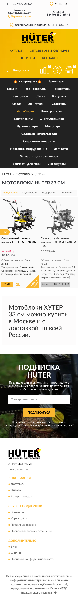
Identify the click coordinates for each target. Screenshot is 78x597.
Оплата (16, 490)
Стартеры (59, 103)
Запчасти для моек (27, 164)
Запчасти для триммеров (39, 156)
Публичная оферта (23, 524)
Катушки (59, 96)
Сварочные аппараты (39, 141)
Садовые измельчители (39, 133)
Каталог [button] (16, 50)
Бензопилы (20, 96)
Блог (14, 547)
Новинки (27, 58)
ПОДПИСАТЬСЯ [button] (39, 412)
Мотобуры (53, 126)
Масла (16, 103)
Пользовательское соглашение (31, 531)
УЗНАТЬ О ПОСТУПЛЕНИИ (55, 284)
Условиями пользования (49, 425)
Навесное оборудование (28, 149)
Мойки (12, 88)
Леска (40, 96)
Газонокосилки (35, 88)
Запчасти (61, 149)
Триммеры (56, 81)
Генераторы (62, 88)
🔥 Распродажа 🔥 (28, 81)
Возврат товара (21, 496)
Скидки (16, 553)
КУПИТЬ (7, 284)
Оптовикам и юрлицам (49, 50)
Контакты (50, 58)
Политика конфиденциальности (32, 559)
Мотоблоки (25, 111)
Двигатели (36, 103)
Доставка (17, 484)
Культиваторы (27, 126)
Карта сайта (19, 518)
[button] (19, 16)
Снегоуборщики (52, 118)
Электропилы (51, 111)
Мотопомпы (23, 118)
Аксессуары (57, 164)
